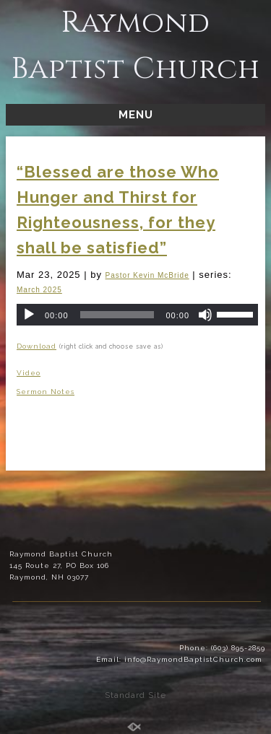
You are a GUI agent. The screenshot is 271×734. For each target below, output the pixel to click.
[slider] (117, 314)
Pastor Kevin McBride (147, 275)
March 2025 (39, 290)
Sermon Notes (45, 392)
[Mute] (205, 314)
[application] (137, 315)
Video (28, 373)
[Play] (29, 314)
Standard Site (135, 695)
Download (36, 346)
